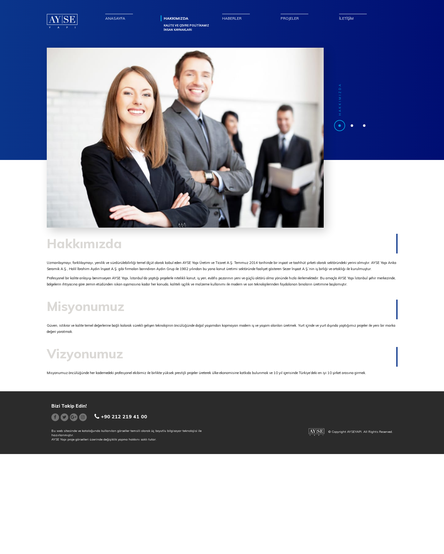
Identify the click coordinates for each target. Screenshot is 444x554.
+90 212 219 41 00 (120, 416)
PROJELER (290, 18)
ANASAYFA (115, 18)
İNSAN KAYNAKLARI (178, 29)
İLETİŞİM (346, 18)
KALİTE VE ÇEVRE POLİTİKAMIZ (186, 25)
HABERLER (232, 18)
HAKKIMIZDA (176, 18)
